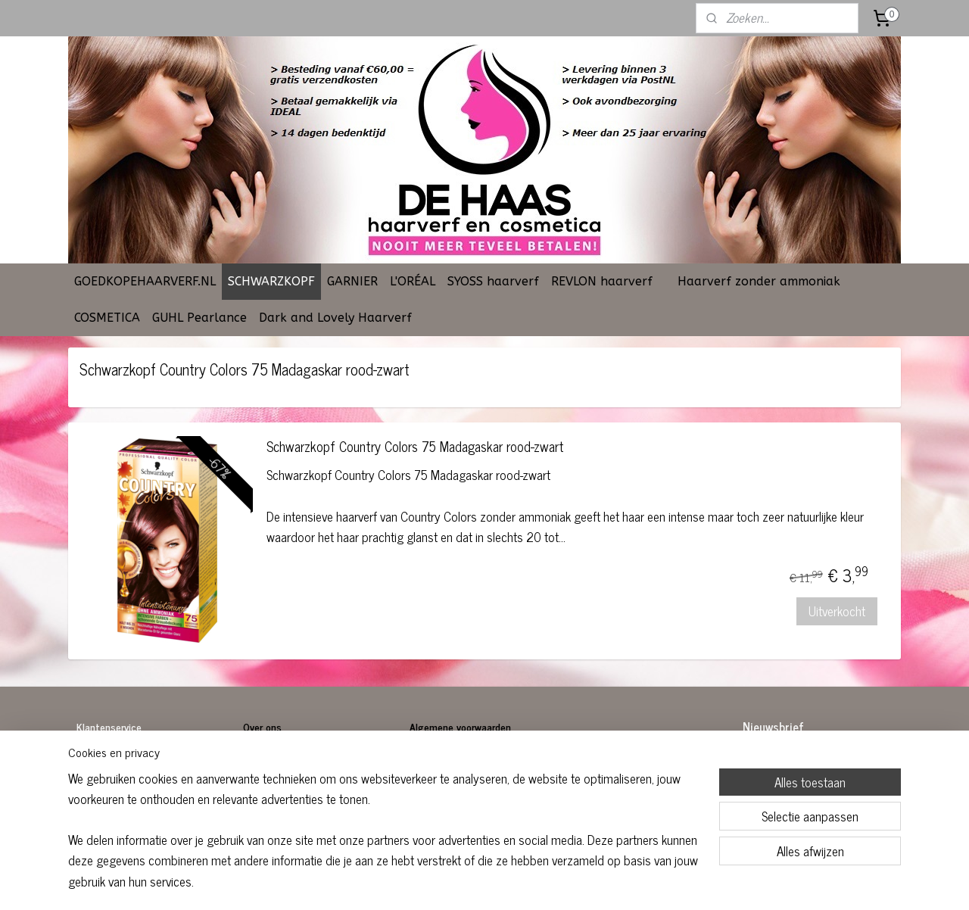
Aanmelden (783, 797)
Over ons (264, 726)
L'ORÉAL (412, 281)
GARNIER (352, 281)
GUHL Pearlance (199, 317)
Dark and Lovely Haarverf (335, 317)
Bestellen (97, 760)
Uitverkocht (837, 611)
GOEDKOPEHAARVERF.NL (145, 281)
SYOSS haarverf (493, 281)
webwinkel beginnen (521, 882)
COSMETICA (107, 317)
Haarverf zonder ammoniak (759, 281)
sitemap (456, 882)
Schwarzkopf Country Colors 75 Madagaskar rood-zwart (415, 447)
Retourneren (103, 778)
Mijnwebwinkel (623, 882)
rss (479, 882)
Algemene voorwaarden (460, 726)
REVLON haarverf (602, 281)
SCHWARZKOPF (271, 281)
